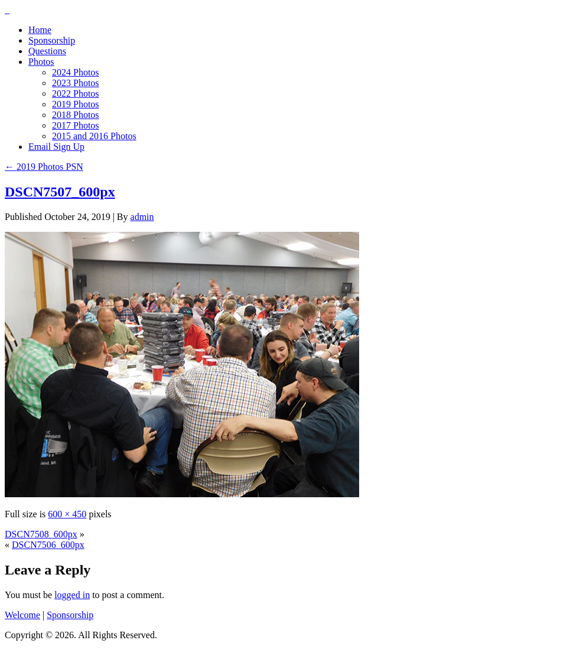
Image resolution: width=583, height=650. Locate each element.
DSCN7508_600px (41, 534)
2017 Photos (75, 125)
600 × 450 (67, 514)
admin (142, 217)
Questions (47, 51)
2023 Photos (75, 83)
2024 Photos (75, 72)
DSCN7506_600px (48, 545)
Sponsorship (51, 40)
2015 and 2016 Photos (94, 136)
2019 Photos (75, 104)
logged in (72, 595)
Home (39, 30)
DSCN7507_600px (60, 191)
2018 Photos (75, 115)
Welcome (22, 615)
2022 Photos (75, 93)
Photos (41, 62)
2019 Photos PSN (44, 167)
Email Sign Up (56, 147)
